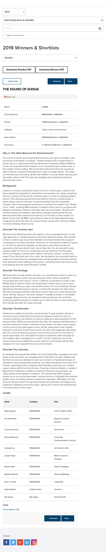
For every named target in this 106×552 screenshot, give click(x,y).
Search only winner (16, 35)
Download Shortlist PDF (18, 69)
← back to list (12, 81)
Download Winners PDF (51, 69)
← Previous (56, 81)
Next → (71, 81)
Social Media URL (11, 509)
